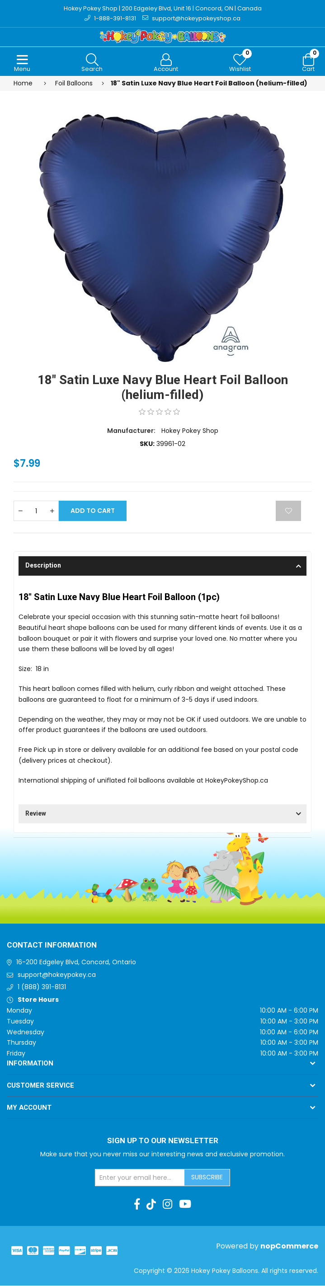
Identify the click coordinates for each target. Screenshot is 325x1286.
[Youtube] (185, 1204)
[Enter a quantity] (36, 512)
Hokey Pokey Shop (189, 431)
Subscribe (207, 1178)
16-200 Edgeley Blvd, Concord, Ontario (76, 962)
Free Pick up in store (50, 750)
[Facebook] (137, 1204)
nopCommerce (289, 1246)
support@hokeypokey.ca (57, 975)
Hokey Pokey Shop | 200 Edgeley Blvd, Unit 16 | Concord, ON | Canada (162, 8)
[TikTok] (151, 1204)
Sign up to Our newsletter (162, 1141)
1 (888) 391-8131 (42, 987)
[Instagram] (167, 1204)
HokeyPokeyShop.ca (236, 780)
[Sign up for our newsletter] (140, 1178)
